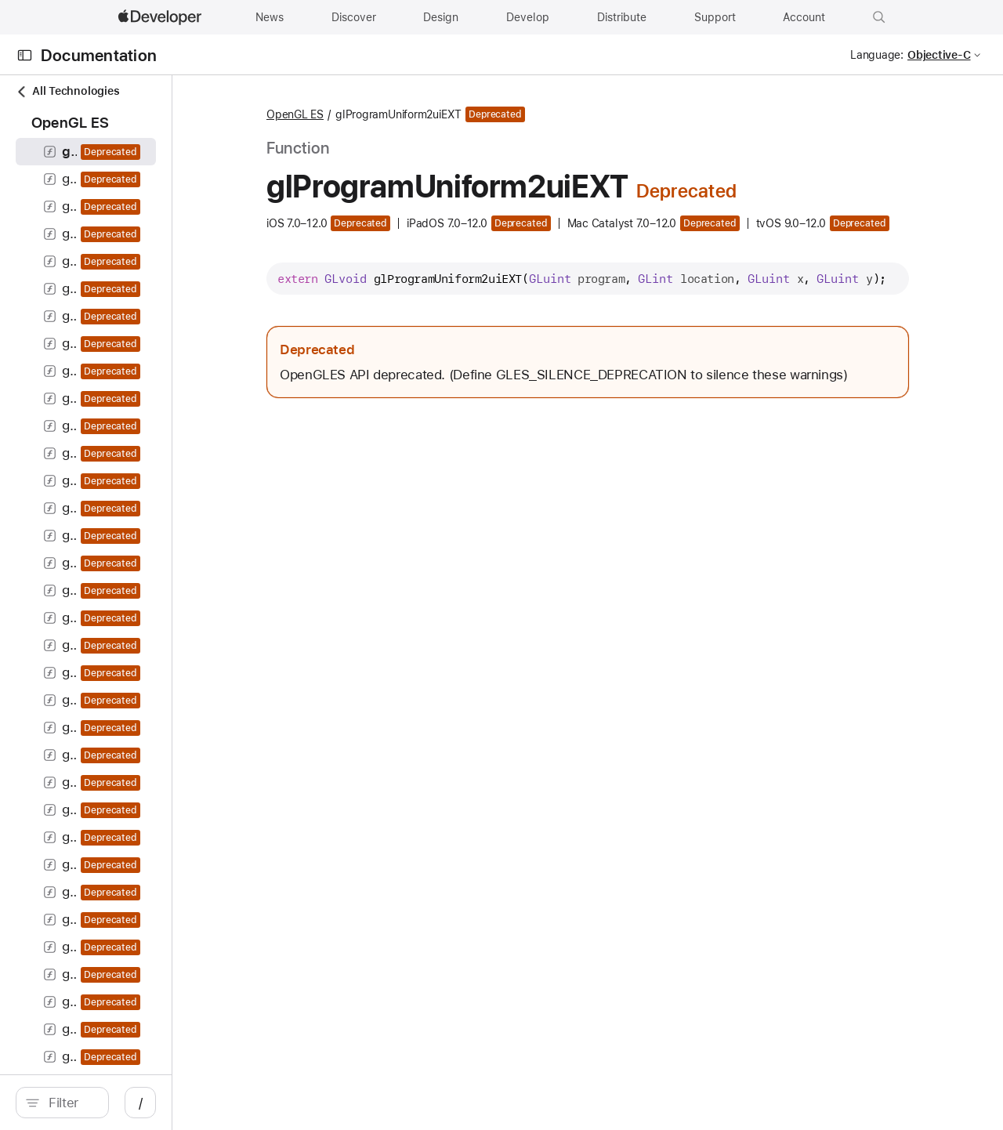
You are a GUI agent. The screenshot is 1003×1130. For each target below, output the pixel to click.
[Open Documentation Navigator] (24, 55)
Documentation (99, 55)
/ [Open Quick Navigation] (282, 1102)
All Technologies (67, 91)
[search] (133, 1102)
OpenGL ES (404, 114)
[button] (879, 17)
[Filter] (141, 1102)
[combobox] (141, 1102)
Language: (876, 55)
